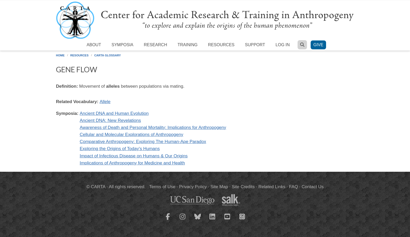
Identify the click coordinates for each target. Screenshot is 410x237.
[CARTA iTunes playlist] (242, 216)
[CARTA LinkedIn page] (212, 219)
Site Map (219, 186)
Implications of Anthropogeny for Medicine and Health (132, 163)
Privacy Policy (193, 186)
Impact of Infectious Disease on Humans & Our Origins (134, 155)
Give (318, 45)
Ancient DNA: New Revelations (110, 120)
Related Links (271, 186)
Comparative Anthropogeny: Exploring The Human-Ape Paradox (143, 141)
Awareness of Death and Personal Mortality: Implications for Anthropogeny (153, 127)
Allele (105, 101)
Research (155, 45)
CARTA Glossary (107, 55)
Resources (221, 45)
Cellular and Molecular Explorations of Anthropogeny (131, 134)
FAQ (293, 186)
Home (60, 55)
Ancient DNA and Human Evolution (114, 113)
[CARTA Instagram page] (182, 219)
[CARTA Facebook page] (167, 219)
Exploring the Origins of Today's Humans (120, 148)
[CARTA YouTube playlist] (227, 219)
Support (255, 45)
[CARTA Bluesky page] (197, 219)
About (94, 45)
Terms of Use (162, 186)
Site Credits (243, 186)
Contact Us (313, 186)
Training (187, 45)
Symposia (122, 45)
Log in (283, 45)
